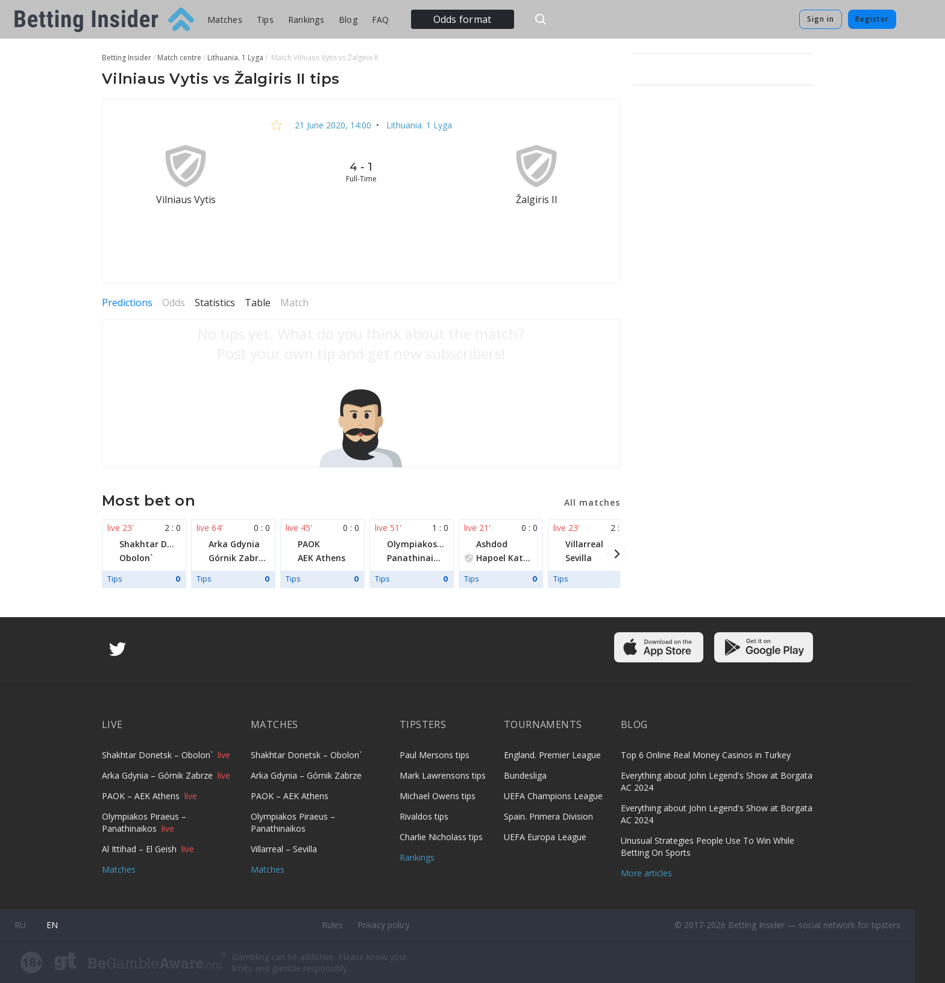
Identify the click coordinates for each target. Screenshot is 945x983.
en (52, 925)
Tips (265, 19)
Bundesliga (525, 775)
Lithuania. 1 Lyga (418, 125)
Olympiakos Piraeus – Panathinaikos (144, 822)
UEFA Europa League (545, 837)
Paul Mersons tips (434, 755)
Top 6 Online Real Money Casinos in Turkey (706, 755)
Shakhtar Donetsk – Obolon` (158, 755)
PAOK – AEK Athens (142, 796)
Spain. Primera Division (548, 816)
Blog (348, 19)
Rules (332, 925)
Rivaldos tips (424, 816)
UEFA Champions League (553, 796)
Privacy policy (383, 925)
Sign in (820, 19)
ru (20, 925)
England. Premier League (552, 755)
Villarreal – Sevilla (284, 849)
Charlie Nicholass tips (441, 837)
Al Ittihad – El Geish (140, 849)
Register (872, 19)
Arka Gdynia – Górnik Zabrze (158, 775)
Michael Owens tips (438, 796)
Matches (224, 19)
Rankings (306, 19)
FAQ (380, 19)
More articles (646, 873)
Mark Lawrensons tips (443, 775)
